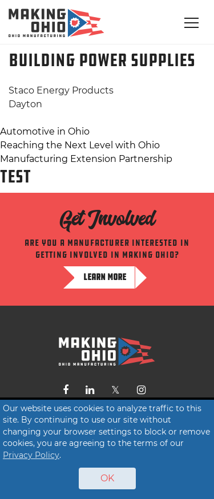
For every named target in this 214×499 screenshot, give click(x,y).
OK (107, 478)
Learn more (104, 277)
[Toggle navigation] (191, 23)
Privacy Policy (31, 455)
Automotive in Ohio (45, 131)
